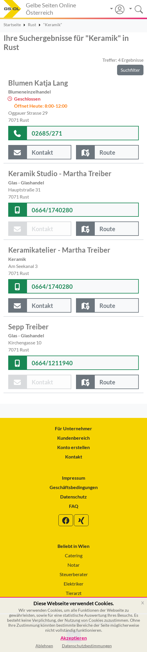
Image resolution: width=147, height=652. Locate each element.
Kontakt (73, 456)
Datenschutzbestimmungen (87, 645)
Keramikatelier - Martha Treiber (59, 250)
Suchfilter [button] (130, 70)
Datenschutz (73, 496)
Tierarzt (74, 593)
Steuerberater (74, 574)
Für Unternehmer (73, 428)
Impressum (73, 478)
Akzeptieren (73, 638)
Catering (73, 555)
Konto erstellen (73, 447)
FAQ (73, 506)
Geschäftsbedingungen (74, 487)
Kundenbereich (73, 438)
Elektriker (73, 583)
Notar (73, 565)
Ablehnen (44, 645)
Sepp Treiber (28, 327)
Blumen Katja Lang (38, 83)
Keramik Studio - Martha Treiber (59, 173)
